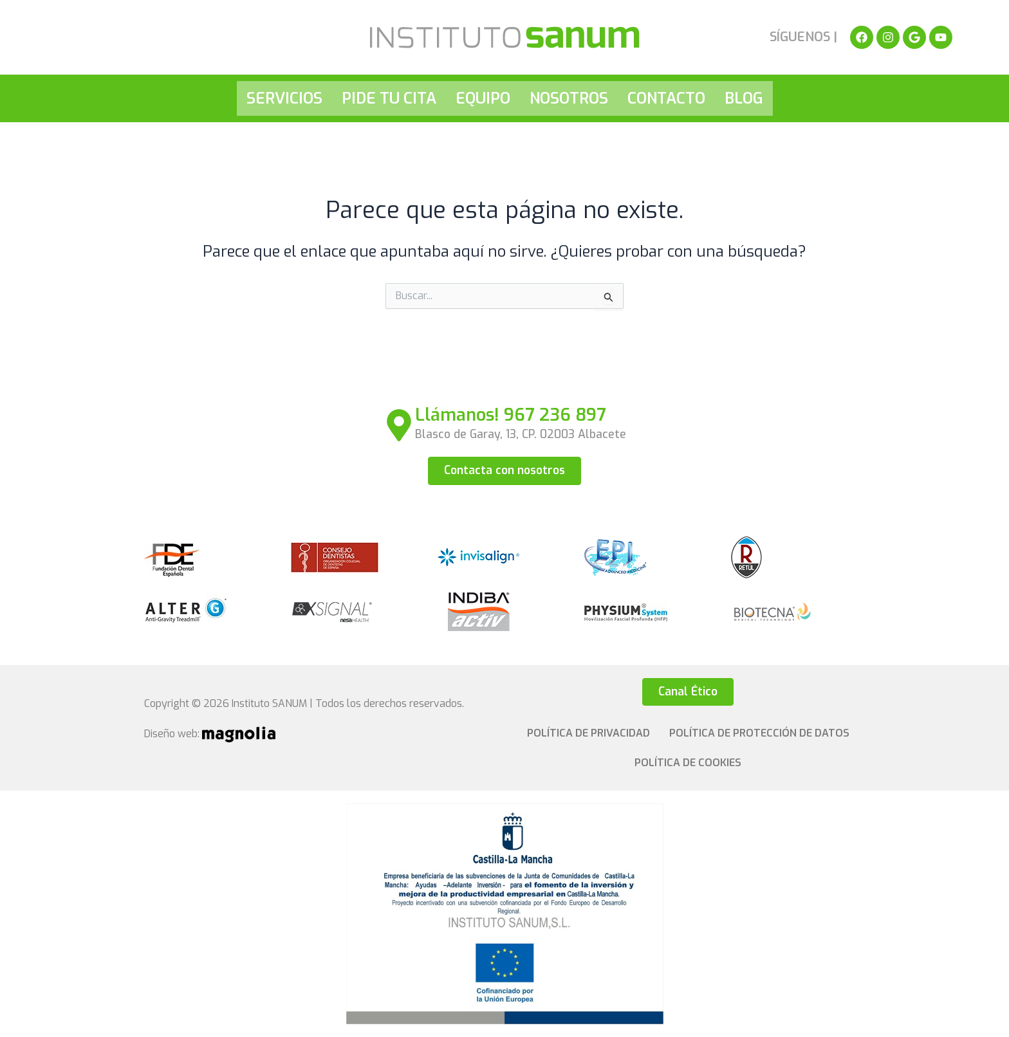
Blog (744, 98)
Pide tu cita (389, 98)
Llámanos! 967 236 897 (511, 415)
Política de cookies (687, 762)
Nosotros (569, 98)
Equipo (483, 98)
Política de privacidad (588, 733)
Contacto (666, 98)
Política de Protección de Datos (759, 733)
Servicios (284, 98)
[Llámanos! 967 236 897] (399, 425)
